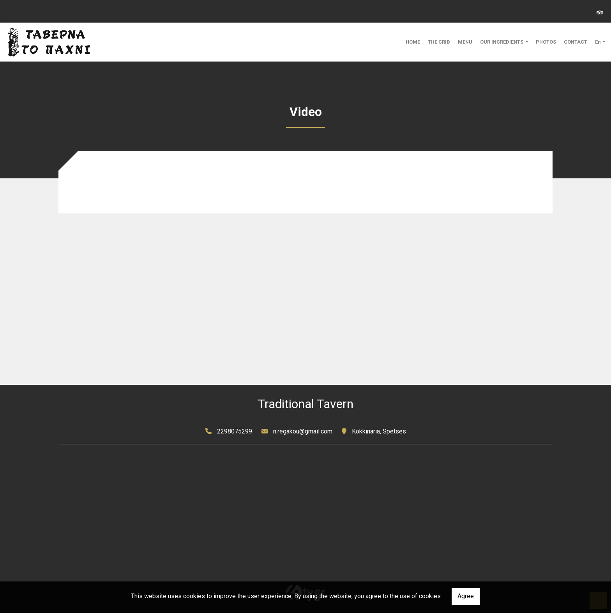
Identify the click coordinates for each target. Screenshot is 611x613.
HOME (413, 42)
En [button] (598, 42)
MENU (465, 42)
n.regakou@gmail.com (302, 431)
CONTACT (575, 42)
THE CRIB (439, 42)
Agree (465, 596)
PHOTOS (546, 42)
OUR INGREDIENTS (502, 42)
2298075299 (234, 431)
